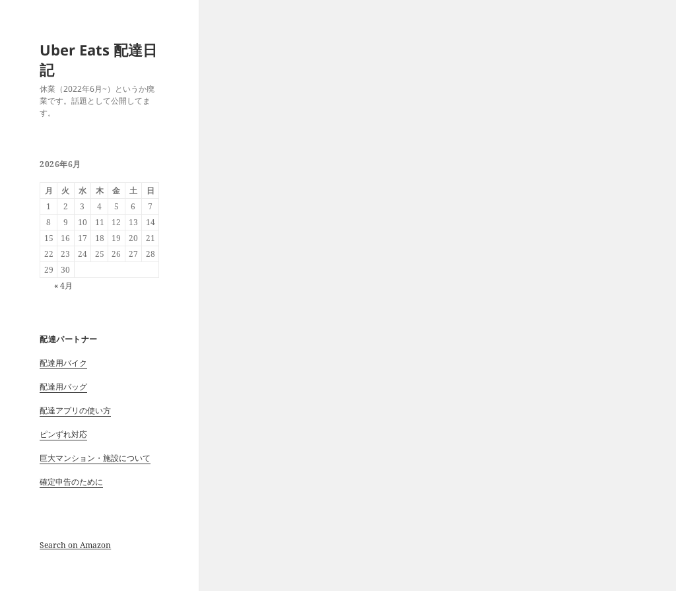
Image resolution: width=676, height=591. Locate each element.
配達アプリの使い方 (75, 410)
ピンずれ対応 (63, 434)
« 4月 (63, 285)
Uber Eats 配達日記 (98, 59)
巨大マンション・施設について (95, 458)
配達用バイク (63, 362)
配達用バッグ (63, 386)
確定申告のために (71, 481)
